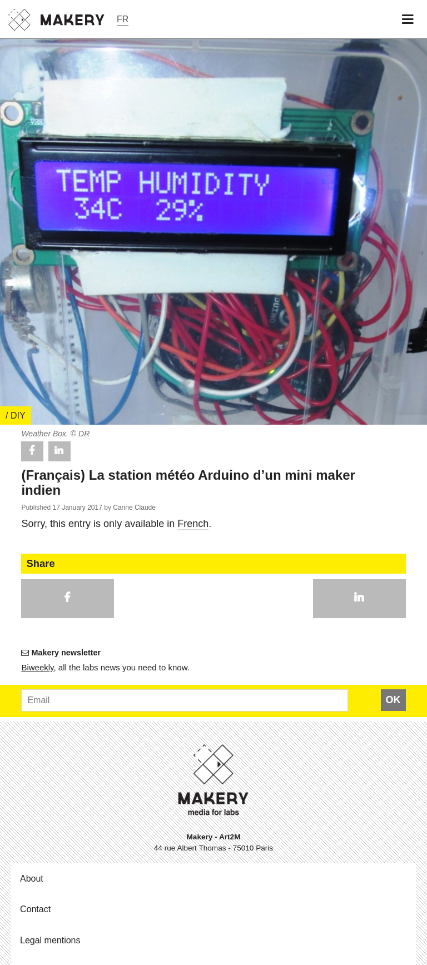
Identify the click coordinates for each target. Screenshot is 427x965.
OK (393, 699)
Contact (35, 909)
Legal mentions (50, 940)
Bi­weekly (37, 667)
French (192, 523)
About (31, 878)
